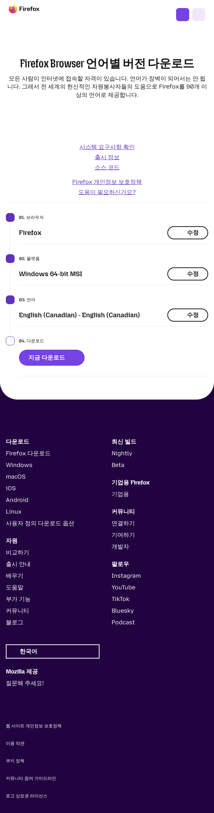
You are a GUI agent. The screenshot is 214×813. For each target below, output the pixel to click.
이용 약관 (15, 743)
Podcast (123, 622)
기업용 (120, 494)
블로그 (14, 622)
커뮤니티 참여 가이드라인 (31, 778)
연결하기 (123, 523)
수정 (188, 232)
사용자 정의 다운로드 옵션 (40, 523)
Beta (118, 465)
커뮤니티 (17, 610)
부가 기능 (18, 599)
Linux (14, 511)
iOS (11, 488)
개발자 (120, 546)
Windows (19, 465)
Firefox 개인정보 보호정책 (107, 181)
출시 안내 (18, 564)
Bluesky (123, 610)
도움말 (14, 587)
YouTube (123, 587)
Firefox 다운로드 (183, 14)
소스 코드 (107, 167)
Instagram (126, 575)
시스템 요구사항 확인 (107, 147)
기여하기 (123, 534)
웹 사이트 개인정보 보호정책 (34, 725)
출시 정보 (107, 157)
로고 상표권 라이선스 (26, 795)
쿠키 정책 (15, 760)
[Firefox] (30, 14)
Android (17, 499)
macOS (16, 476)
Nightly (122, 453)
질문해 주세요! (25, 683)
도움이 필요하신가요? (107, 192)
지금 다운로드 (51, 357)
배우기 (14, 575)
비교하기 (17, 552)
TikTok (120, 599)
